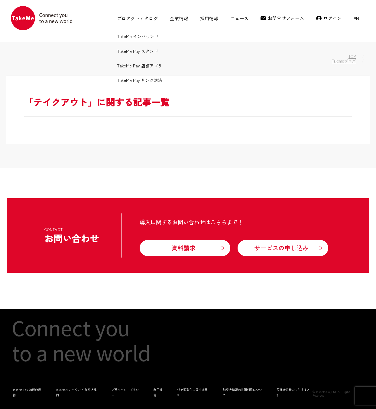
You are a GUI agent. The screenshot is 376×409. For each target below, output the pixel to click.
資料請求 (183, 247)
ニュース (239, 18)
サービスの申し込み (281, 247)
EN (356, 18)
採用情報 (209, 18)
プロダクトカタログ (137, 18)
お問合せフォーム (286, 18)
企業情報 (179, 18)
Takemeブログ (344, 61)
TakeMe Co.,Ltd (326, 391)
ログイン (332, 18)
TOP (352, 56)
